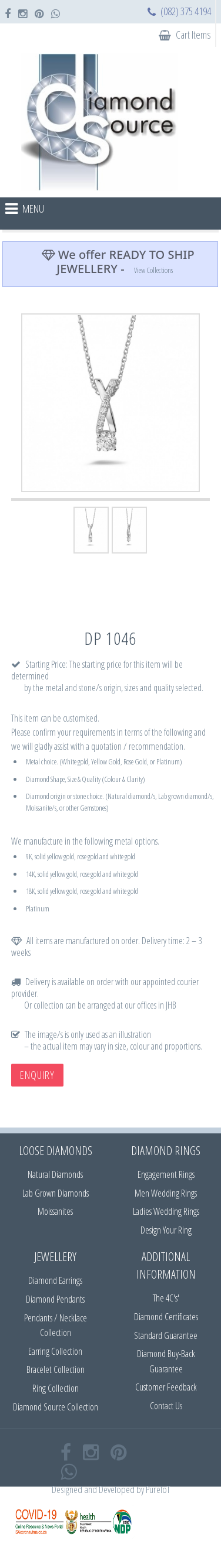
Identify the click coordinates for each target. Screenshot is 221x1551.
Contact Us (166, 1405)
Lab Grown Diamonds (55, 1193)
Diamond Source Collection (55, 1406)
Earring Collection (55, 1351)
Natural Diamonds (55, 1174)
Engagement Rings (166, 1174)
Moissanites (55, 1211)
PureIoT (158, 1489)
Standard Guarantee (165, 1335)
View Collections (153, 270)
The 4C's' (166, 1298)
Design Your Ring (166, 1230)
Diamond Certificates (166, 1316)
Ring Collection (55, 1388)
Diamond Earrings (55, 1280)
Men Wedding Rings (166, 1193)
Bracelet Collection (55, 1369)
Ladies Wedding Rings (166, 1211)
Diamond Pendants (55, 1299)
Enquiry (37, 1075)
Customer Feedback (166, 1387)
